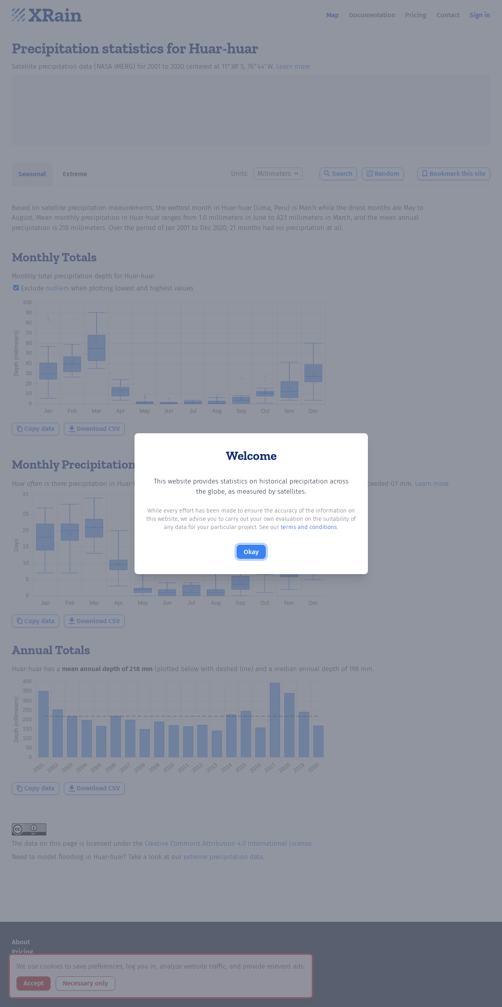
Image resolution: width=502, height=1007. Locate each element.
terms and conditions (309, 527)
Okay (251, 552)
